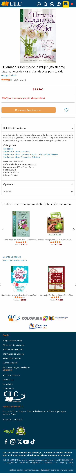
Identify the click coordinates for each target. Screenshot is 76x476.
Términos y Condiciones (13, 345)
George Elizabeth (9, 75)
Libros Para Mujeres (49, 154)
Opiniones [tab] (9, 184)
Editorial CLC (8, 379)
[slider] (6, 80)
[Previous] (3, 229)
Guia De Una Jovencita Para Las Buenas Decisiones (19, 295)
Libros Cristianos (22, 151)
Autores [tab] (7, 191)
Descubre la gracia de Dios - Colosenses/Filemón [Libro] (21, 240)
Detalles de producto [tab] (14, 127)
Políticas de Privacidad (13, 349)
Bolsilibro (36, 157)
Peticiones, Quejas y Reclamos (16, 367)
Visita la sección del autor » (15, 260)
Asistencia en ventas (12, 358)
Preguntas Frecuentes (12, 340)
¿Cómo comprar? (10, 362)
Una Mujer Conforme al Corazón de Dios (56, 295)
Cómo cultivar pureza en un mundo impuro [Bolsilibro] (55, 240)
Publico (35, 154)
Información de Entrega (13, 354)
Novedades (8, 384)
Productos (8, 149)
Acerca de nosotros (11, 375)
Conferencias (8, 388)
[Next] (74, 229)
